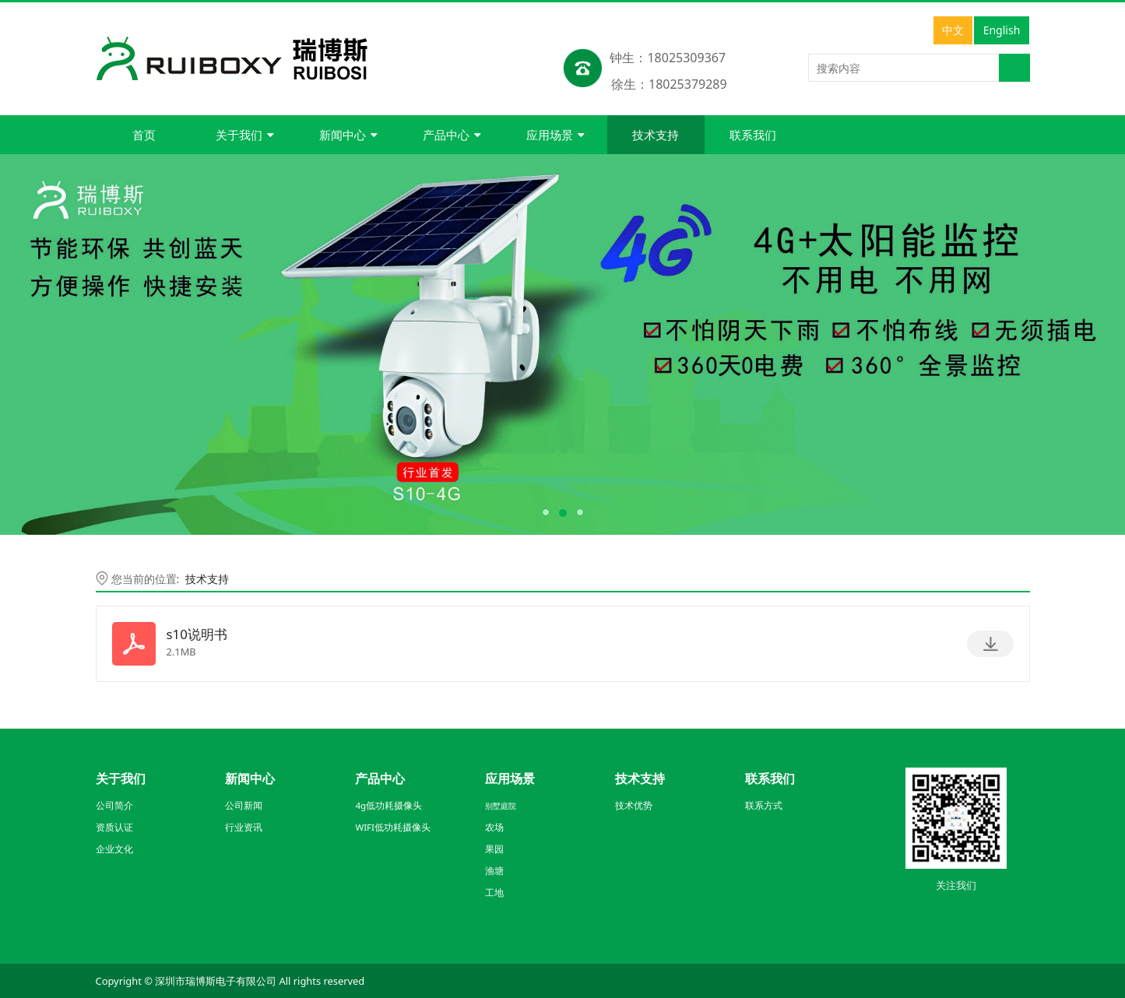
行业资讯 (243, 827)
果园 (494, 849)
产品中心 (452, 134)
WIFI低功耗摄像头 (393, 827)
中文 (953, 30)
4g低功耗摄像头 (388, 805)
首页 (144, 134)
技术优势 (633, 805)
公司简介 (114, 805)
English (1002, 30)
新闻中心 (348, 134)
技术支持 (655, 134)
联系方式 (763, 805)
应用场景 (555, 134)
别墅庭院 (500, 805)
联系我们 (752, 134)
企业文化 (114, 849)
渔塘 (494, 871)
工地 (494, 892)
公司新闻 (243, 805)
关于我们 (245, 134)
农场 (494, 827)
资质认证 (114, 827)
